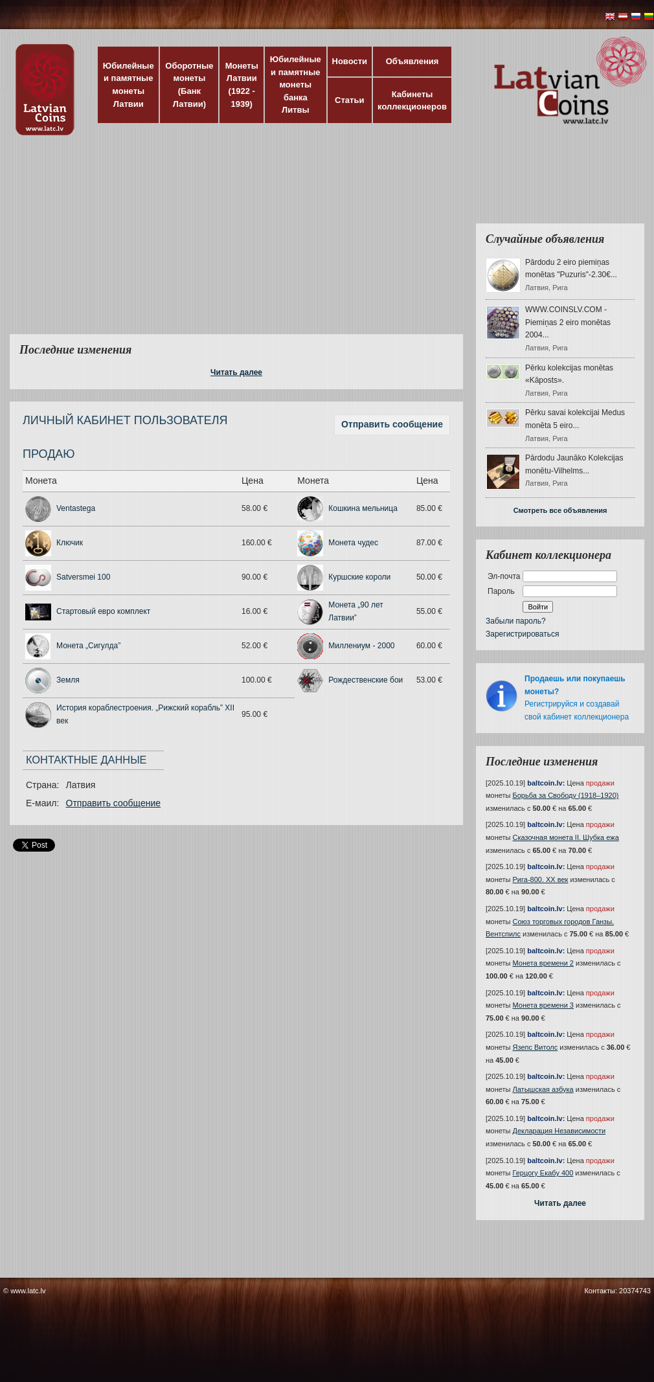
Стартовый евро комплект (103, 611)
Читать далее (236, 372)
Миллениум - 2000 (361, 645)
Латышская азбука (543, 1089)
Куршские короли (359, 577)
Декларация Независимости (559, 1131)
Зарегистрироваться (522, 634)
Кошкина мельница (363, 508)
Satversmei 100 (83, 577)
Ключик (69, 542)
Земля (68, 680)
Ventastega (75, 508)
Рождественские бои (365, 680)
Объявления (412, 61)
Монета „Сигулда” (88, 645)
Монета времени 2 (543, 963)
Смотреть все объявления (560, 510)
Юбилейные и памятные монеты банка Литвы (295, 84)
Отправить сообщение (392, 424)
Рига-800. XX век (541, 879)
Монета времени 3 (543, 1005)
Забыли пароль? (516, 621)
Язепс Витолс (535, 1047)
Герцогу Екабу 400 (543, 1173)
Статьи (349, 100)
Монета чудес (353, 542)
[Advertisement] (253, 243)
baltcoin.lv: (546, 783)
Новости (350, 61)
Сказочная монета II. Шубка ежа (566, 837)
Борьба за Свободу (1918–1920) (566, 795)
